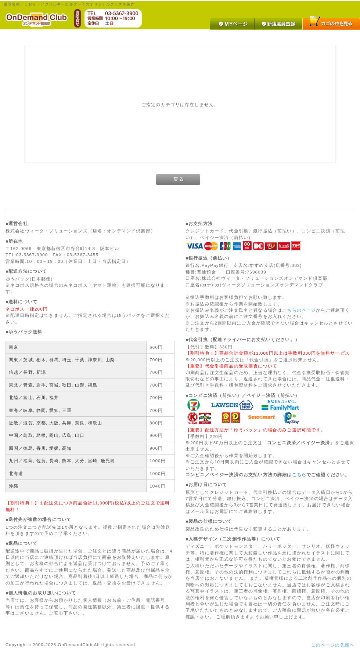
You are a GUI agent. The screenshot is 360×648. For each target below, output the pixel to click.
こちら (299, 474)
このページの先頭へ (332, 644)
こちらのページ (299, 310)
